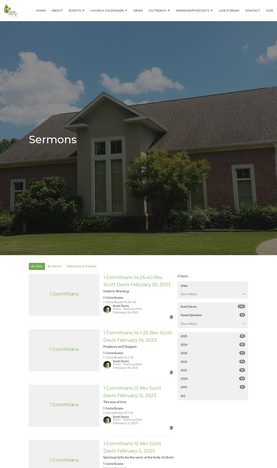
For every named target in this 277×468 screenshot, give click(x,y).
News (138, 10)
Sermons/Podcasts (194, 10)
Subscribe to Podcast (82, 266)
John (184, 285)
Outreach (159, 10)
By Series (54, 266)
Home (41, 10)
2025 (213, 336)
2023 (213, 353)
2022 (213, 362)
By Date (37, 266)
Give (269, 10)
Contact (252, 10)
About (57, 10)
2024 (213, 344)
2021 (213, 370)
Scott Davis (213, 306)
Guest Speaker (213, 315)
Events (77, 10)
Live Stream (229, 10)
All (183, 396)
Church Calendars (109, 10)
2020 (213, 379)
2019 (213, 387)
